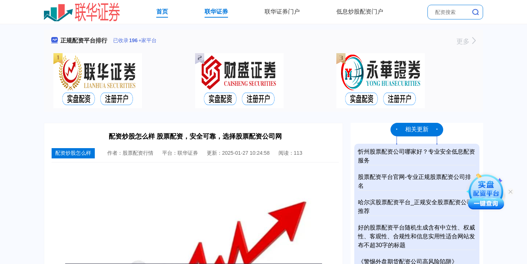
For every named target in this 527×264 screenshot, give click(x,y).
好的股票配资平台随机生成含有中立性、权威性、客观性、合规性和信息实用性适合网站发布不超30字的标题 (416, 236)
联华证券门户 (282, 11)
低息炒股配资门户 (359, 11)
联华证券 (216, 11)
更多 (466, 41)
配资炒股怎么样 (73, 153)
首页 (162, 11)
